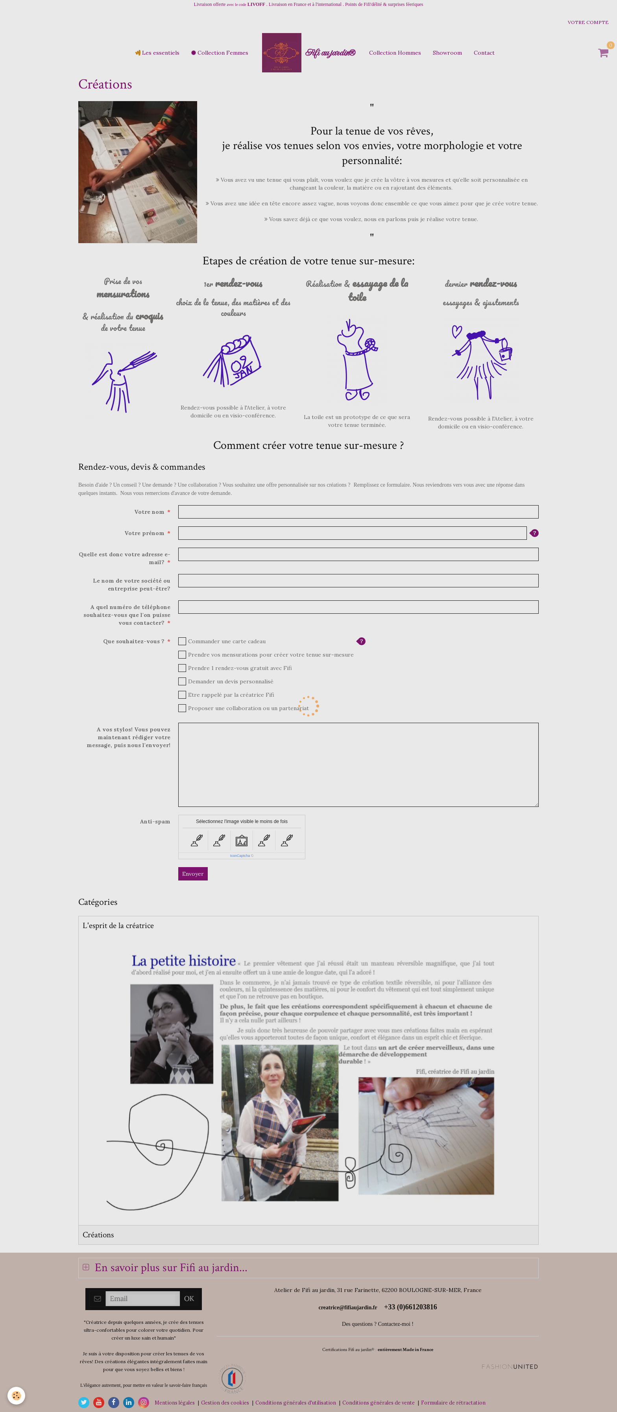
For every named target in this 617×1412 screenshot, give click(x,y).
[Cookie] (17, 1396)
